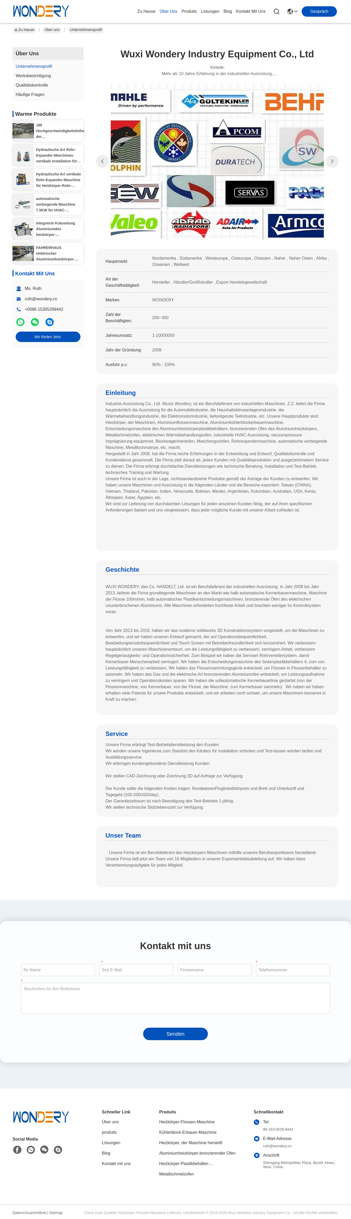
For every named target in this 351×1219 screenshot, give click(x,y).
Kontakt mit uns (116, 1163)
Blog (106, 1153)
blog (228, 11)
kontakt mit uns (251, 11)
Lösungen (111, 1143)
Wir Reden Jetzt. (47, 337)
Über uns (168, 11)
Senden (176, 1034)
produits (189, 11)
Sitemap (56, 1213)
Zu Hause (146, 11)
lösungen (210, 11)
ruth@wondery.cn (41, 299)
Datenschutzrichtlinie (29, 1213)
